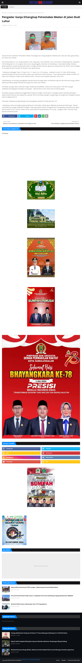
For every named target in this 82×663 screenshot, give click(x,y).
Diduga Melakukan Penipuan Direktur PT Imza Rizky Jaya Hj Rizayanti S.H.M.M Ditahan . (39, 633)
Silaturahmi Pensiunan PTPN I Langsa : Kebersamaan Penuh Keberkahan (34, 587)
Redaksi (5, 25)
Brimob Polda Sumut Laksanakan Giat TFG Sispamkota (29, 604)
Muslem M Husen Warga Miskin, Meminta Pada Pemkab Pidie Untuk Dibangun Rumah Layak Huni (42, 650)
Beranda (4, 13)
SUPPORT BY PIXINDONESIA (30, 660)
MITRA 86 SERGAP (16, 660)
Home (58, 660)
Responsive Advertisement (41, 566)
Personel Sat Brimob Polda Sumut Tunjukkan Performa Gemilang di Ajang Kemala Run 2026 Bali (42, 596)
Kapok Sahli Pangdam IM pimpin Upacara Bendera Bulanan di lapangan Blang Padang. (39, 641)
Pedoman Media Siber (74, 660)
